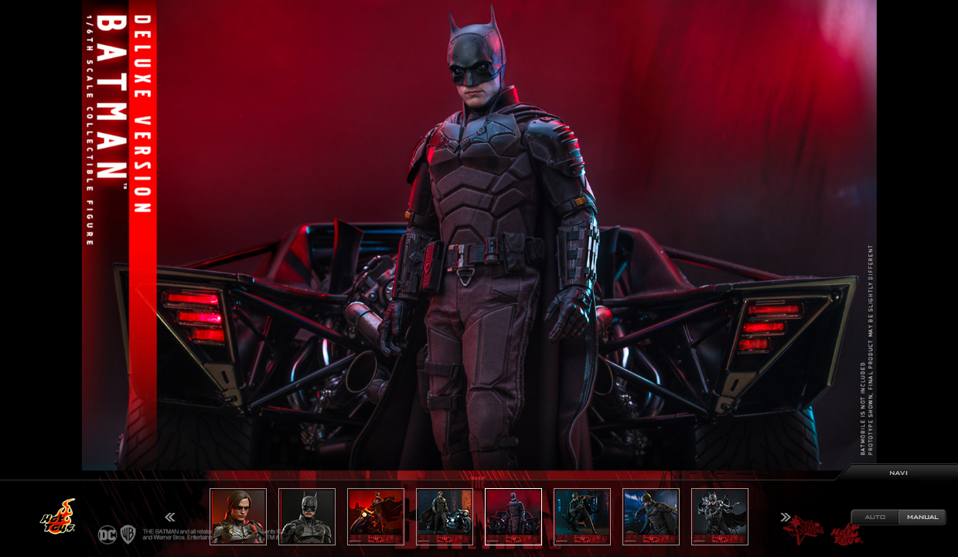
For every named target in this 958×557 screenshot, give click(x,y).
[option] (479, 278)
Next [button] (785, 517)
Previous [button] (170, 517)
